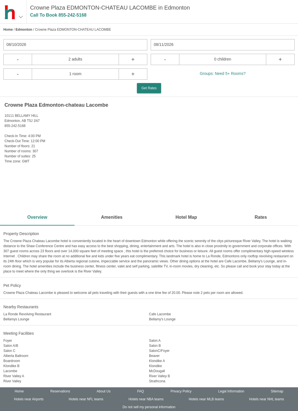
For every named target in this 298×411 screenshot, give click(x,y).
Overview (37, 217)
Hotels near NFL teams (86, 399)
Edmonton (23, 30)
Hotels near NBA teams (146, 399)
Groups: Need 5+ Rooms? (222, 73)
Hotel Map (186, 217)
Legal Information (231, 391)
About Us (103, 391)
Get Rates (149, 88)
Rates (261, 217)
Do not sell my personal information (149, 407)
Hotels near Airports (29, 399)
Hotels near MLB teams (206, 399)
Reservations (60, 391)
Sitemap (277, 391)
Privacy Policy (181, 391)
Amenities (111, 217)
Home (8, 30)
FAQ (140, 391)
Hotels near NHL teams (266, 399)
